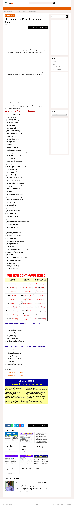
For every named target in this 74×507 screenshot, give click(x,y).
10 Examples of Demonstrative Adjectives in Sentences (10, 469)
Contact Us (55, 63)
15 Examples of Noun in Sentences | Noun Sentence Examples (26, 468)
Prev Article (33, 27)
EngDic (4, 504)
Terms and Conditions (57, 69)
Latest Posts (55, 64)
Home (6, 8)
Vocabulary (13, 8)
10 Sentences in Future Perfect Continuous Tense (40, 446)
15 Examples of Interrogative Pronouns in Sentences (24, 447)
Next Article (43, 27)
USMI (6, 24)
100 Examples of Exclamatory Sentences (40, 468)
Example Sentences (10, 15)
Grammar (20, 8)
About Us (54, 61)
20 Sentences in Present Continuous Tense (14, 373)
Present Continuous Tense (17, 49)
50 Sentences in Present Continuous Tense (14, 372)
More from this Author (42, 482)
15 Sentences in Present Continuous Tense (14, 375)
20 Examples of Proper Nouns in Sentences (10, 446)
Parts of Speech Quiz (57, 66)
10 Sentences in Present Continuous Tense (14, 377)
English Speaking (36, 8)
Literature (27, 8)
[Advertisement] (26, 39)
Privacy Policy (55, 67)
